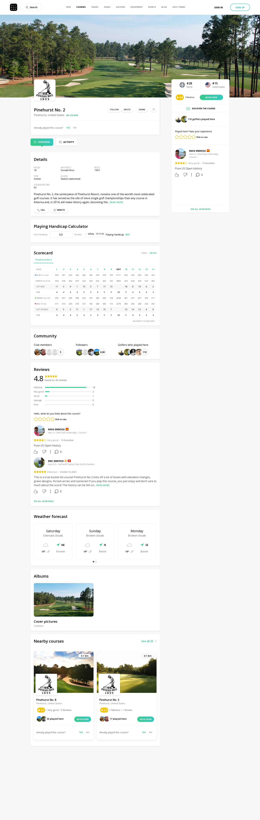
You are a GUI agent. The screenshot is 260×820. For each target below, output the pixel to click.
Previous (172, 175)
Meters (153, 253)
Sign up (240, 7)
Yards (144, 253)
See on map (72, 115)
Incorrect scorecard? (144, 321)
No (75, 127)
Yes (68, 127)
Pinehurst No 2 (43, 259)
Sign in (218, 7)
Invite (127, 109)
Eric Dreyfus (56, 461)
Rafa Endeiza (56, 429)
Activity (68, 142)
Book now (83, 719)
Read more (116, 202)
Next (228, 175)
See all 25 (149, 641)
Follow (114, 109)
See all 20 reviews (44, 501)
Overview (44, 142)
